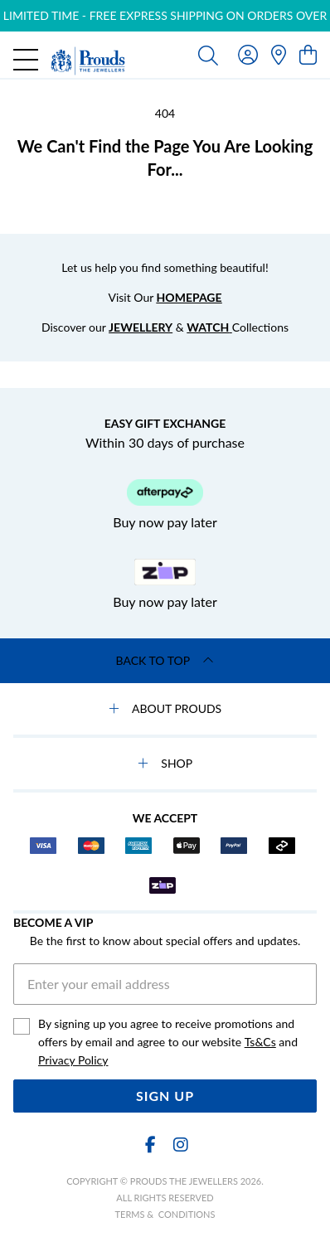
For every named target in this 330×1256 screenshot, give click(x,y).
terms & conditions (165, 1214)
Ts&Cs (260, 1042)
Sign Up (165, 1095)
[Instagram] (180, 1144)
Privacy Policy (73, 1060)
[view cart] (308, 54)
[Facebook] (150, 1144)
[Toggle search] (208, 54)
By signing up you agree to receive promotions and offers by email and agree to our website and (168, 1042)
